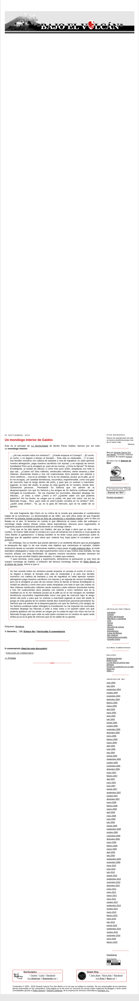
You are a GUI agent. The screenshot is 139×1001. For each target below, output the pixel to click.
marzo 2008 (112, 809)
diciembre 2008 (113, 839)
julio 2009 (111, 855)
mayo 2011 (111, 892)
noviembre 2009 (113, 862)
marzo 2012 (112, 895)
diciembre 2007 (113, 799)
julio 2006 (111, 753)
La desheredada (39, 446)
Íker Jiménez (112, 635)
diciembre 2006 (113, 769)
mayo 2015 (111, 919)
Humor (110, 623)
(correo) (129, 457)
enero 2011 (111, 889)
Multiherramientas (114, 658)
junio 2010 (111, 869)
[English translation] (115, 497)
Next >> (111, 978)
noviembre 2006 (113, 766)
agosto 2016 (112, 925)
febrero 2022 (112, 942)
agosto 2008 (112, 826)
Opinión (110, 614)
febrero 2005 (112, 703)
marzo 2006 (112, 743)
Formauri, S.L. (103, 990)
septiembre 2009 (114, 859)
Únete (34, 975)
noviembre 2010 (113, 882)
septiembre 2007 (114, 792)
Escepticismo (112, 631)
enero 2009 (111, 842)
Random (50, 975)
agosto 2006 (112, 756)
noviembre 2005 (113, 729)
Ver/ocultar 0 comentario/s (51, 631)
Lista (41, 975)
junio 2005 (111, 716)
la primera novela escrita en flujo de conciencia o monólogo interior (49, 518)
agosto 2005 (112, 723)
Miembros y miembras (116, 619)
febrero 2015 (112, 915)
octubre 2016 (112, 932)
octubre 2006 (112, 763)
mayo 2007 (111, 782)
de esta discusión (34, 648)
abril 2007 (111, 779)
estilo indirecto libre (80, 548)
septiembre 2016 (114, 929)
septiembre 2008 (114, 829)
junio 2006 (111, 749)
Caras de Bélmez (114, 633)
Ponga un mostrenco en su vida (120, 667)
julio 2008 (111, 822)
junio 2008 (111, 819)
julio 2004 (111, 686)
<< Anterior (34, 978)
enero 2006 (111, 736)
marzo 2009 (112, 849)
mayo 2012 (111, 899)
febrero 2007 (112, 776)
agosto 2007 (112, 789)
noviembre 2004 (113, 696)
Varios (110, 625)
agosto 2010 (112, 875)
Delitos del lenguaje (115, 617)
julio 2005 (111, 719)
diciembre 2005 (113, 733)
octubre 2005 (112, 726)
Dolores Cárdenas (54, 990)
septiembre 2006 (114, 759)
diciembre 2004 (113, 699)
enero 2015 (111, 912)
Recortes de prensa (115, 627)
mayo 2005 (111, 713)
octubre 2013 (112, 909)
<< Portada (10, 658)
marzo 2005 (112, 706)
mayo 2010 (111, 865)
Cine (109, 621)
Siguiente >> (49, 978)
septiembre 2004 (114, 689)
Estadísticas (112, 955)
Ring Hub (107, 975)
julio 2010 (111, 872)
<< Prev (101, 978)
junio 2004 (111, 683)
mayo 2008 (111, 816)
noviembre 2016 (113, 935)
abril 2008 (111, 812)
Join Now (95, 975)
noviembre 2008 (113, 836)
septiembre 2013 (114, 905)
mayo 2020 (111, 939)
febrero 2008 (112, 806)
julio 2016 (111, 922)
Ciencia (110, 629)
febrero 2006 (112, 739)
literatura (19, 626)
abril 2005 (111, 709)
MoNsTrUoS (112, 660)
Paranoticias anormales (117, 637)
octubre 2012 (112, 902)
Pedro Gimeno (39, 990)
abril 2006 (111, 746)
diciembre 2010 (113, 885)
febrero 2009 (112, 846)
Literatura (111, 612)
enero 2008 (111, 802)
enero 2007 (111, 772)
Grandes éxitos (113, 639)
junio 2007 (111, 786)
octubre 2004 (112, 693)
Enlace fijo (29, 631)
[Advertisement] (39, 394)
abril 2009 (111, 852)
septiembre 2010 (114, 879)
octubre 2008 (112, 832)
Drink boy (111, 669)
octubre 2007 (112, 796)
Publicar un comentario (20, 653)
